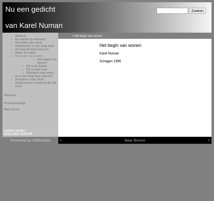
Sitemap (9, 95)
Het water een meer (28, 42)
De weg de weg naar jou (32, 49)
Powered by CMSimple (30, 140)
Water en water (25, 52)
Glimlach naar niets (40, 72)
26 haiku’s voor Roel (29, 79)
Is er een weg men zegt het (34, 76)
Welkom (20, 35)
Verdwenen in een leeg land (34, 45)
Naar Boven (135, 140)
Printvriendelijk (14, 103)
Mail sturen (12, 109)
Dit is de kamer (36, 66)
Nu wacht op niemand (30, 39)
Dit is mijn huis (36, 69)
